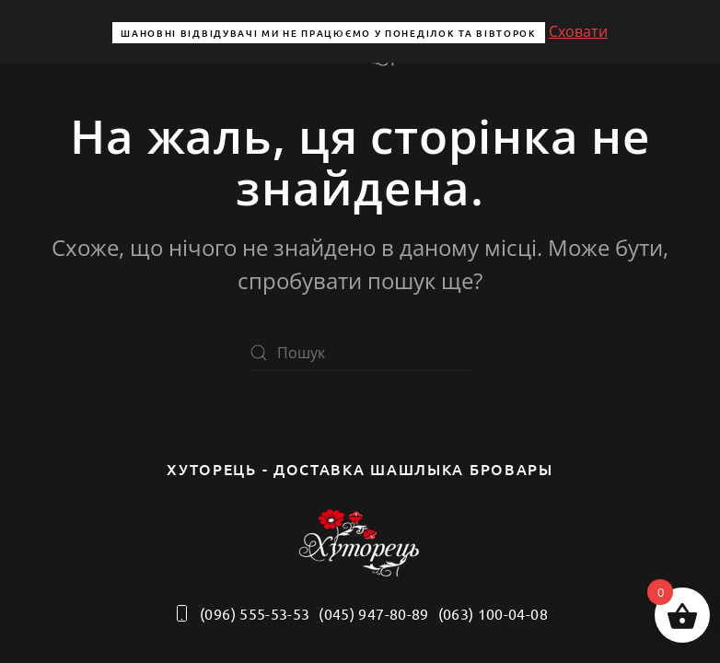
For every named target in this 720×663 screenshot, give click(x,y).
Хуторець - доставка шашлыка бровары (360, 469)
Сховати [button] (578, 31)
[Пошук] (360, 352)
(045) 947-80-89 (373, 613)
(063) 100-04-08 (493, 613)
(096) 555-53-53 (240, 613)
